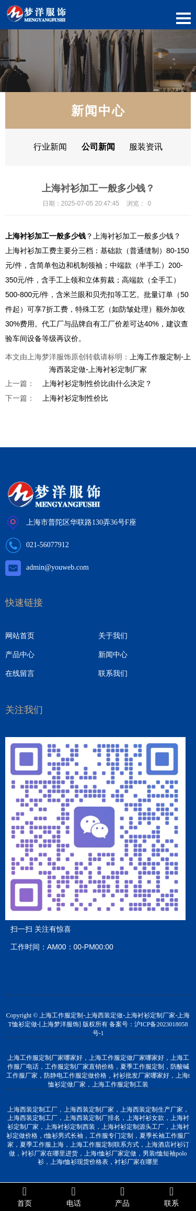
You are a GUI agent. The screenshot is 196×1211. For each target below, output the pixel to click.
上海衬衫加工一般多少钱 (133, 236)
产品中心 (19, 654)
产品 (122, 1196)
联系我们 (113, 673)
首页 (24, 1196)
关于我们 (113, 635)
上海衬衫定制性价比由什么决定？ (97, 383)
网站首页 (19, 635)
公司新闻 (98, 146)
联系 (171, 1196)
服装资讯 (146, 146)
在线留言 (19, 673)
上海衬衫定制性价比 (75, 398)
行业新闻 (50, 146)
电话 (73, 1196)
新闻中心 (113, 654)
